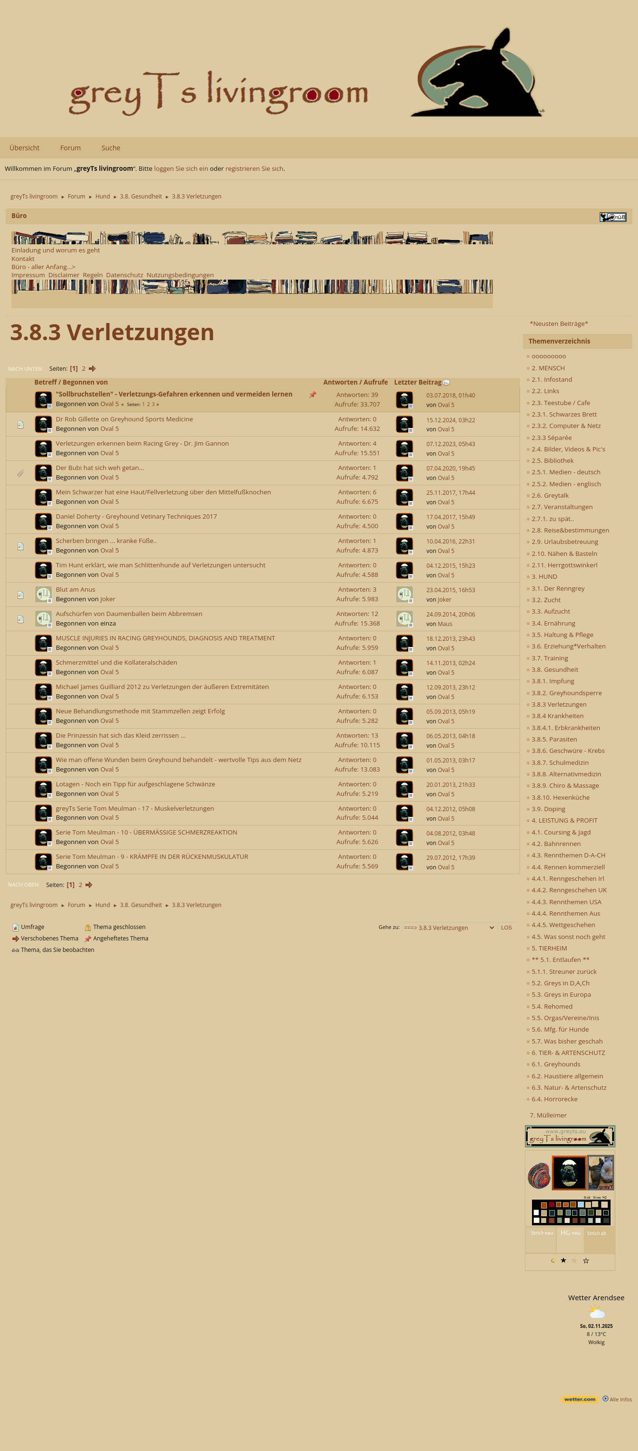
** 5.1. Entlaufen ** (558, 959)
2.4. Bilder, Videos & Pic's (566, 449)
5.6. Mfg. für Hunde (557, 1029)
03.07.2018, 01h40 (450, 395)
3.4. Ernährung (550, 623)
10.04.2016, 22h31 (450, 541)
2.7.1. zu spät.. (550, 518)
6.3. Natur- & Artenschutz (566, 1087)
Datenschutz (124, 275)
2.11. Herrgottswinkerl (561, 565)
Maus (445, 624)
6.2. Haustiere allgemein (564, 1076)
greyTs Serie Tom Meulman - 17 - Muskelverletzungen (135, 808)
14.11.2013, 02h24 (450, 663)
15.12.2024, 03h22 (450, 420)
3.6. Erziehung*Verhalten (566, 646)
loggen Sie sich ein (181, 168)
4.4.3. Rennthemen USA (564, 902)
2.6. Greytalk (547, 495)
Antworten (340, 382)
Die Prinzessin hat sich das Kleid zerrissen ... (121, 735)
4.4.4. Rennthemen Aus (563, 913)
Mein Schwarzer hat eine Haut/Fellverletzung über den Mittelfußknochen (163, 492)
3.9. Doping (545, 808)
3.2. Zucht (543, 599)
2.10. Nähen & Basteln (561, 553)
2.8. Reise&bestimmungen (567, 530)
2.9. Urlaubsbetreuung (562, 541)
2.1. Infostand (549, 379)
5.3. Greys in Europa (558, 994)
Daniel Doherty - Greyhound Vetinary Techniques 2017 (136, 516)
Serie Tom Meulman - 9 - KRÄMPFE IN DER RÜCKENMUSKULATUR (152, 856)
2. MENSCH (545, 368)
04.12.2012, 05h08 (450, 809)
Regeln (93, 275)
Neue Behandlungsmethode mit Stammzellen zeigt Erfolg (140, 711)
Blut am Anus (76, 589)
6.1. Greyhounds (553, 1064)
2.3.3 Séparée (549, 437)
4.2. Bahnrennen (553, 843)
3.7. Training (547, 658)
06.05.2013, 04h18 (450, 736)
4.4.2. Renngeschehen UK (566, 890)
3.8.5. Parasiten (551, 739)
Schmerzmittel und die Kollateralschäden (116, 662)
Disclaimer (63, 275)
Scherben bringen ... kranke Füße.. (106, 540)
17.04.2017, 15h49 (450, 517)
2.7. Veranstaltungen (559, 506)
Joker (108, 599)
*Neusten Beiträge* (559, 323)
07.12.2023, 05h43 (450, 444)
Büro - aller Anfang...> (43, 266)
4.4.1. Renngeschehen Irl (565, 878)
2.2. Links (542, 390)
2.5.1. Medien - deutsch (563, 472)
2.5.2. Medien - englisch (563, 484)
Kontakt (22, 258)
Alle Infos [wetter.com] (617, 1399)
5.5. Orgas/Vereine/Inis (562, 1017)
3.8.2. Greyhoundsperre (564, 693)
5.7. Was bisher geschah (564, 1041)
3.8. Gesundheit (552, 669)
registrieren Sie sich (254, 168)
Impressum (28, 275)
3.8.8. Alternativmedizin (563, 774)
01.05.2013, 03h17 (450, 760)
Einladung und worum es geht (55, 250)
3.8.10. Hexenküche (558, 797)
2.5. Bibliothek (550, 460)
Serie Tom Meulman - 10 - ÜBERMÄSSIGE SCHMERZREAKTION (146, 832)
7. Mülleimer (548, 1115)
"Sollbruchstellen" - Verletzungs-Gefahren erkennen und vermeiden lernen (174, 394)
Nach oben (23, 884)
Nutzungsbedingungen (180, 275)
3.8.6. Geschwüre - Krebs (565, 750)
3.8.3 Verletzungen (556, 704)
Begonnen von (85, 382)
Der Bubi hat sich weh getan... (100, 467)
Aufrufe (376, 382)
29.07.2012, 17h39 (450, 858)
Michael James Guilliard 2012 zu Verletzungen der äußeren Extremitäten (162, 686)
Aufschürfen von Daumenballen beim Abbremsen (129, 613)
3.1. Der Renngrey (555, 588)
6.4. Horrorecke (552, 1099)
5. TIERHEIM (546, 948)
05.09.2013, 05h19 (450, 712)
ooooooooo (546, 356)
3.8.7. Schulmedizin (557, 762)
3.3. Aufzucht (548, 611)
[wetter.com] (580, 1401)
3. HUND (541, 576)
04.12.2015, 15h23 (450, 566)
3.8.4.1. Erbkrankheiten (563, 727)
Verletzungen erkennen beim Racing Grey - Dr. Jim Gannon (142, 443)
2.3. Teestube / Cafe (558, 402)
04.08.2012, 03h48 (450, 833)
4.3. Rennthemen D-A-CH (566, 855)
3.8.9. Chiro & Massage (562, 785)
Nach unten (25, 368)
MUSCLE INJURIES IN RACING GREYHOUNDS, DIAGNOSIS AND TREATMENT (165, 638)
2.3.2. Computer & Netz (563, 425)
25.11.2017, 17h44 (450, 493)
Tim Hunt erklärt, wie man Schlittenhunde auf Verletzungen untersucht (161, 565)
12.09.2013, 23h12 (450, 687)
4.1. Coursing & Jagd (558, 832)
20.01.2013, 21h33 (450, 785)
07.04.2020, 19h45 (450, 468)
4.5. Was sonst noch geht (566, 936)
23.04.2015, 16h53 (450, 590)
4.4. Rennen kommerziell (565, 867)
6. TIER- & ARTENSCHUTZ (565, 1052)
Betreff (45, 382)
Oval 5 (109, 403)
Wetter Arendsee (596, 1297)
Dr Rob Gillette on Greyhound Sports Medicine (124, 419)
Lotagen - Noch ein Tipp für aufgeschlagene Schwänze (135, 784)
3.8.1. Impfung (550, 681)
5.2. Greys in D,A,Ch (558, 983)
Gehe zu (388, 926)
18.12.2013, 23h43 (450, 639)
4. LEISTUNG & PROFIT (561, 820)
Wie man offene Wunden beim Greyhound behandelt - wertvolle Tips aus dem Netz (179, 759)
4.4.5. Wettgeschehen (560, 924)
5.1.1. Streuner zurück (561, 971)
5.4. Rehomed (549, 1006)
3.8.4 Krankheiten (555, 715)
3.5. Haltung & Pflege (560, 634)
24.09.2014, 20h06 (450, 614)
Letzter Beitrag (422, 382)
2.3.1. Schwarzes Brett (561, 414)
